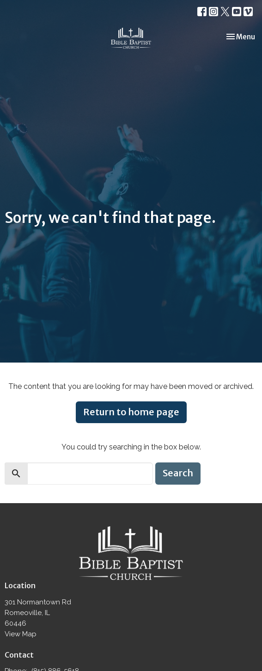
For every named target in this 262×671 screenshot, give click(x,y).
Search (178, 473)
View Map (21, 634)
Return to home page (131, 412)
